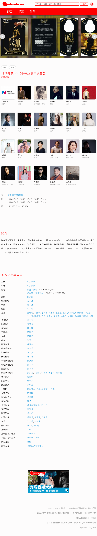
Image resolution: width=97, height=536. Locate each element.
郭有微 (44, 388)
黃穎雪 (78, 315)
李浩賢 (36, 182)
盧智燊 (68, 101)
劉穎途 (4, 182)
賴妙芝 (68, 155)
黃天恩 (4, 128)
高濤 (29, 401)
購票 (21, 11)
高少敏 (52, 128)
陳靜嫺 (30, 388)
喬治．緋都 (32, 289)
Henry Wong (33, 425)
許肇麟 (30, 392)
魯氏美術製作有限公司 (37, 405)
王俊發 (44, 417)
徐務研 (36, 155)
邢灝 (51, 155)
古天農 (36, 101)
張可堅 (52, 101)
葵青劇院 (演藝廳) (16, 195)
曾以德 (30, 356)
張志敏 (68, 128)
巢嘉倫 (36, 128)
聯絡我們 (72, 508)
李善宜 (44, 372)
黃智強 (30, 324)
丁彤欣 (84, 128)
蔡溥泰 (57, 315)
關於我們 (63, 508)
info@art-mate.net (85, 522)
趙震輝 (37, 417)
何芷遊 (30, 315)
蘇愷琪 (37, 421)
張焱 (43, 315)
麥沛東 (20, 155)
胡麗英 (20, 182)
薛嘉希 (64, 315)
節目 (9, 11)
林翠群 (30, 348)
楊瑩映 (80, 312)
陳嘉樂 (49, 315)
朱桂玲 (30, 384)
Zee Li (30, 429)
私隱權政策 (81, 508)
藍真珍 (20, 128)
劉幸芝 (30, 380)
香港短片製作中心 (35, 445)
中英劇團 (5, 77)
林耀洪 (52, 182)
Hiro (29, 441)
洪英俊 (30, 421)
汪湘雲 (51, 388)
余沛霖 (68, 182)
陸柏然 (51, 372)
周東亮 (30, 372)
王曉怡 (84, 101)
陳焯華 (84, 155)
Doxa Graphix (33, 437)
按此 (94, 518)
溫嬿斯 (30, 397)
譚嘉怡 (30, 417)
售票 (32, 11)
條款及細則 (92, 508)
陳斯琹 (30, 360)
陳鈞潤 (20, 101)
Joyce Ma (31, 433)
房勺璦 (37, 388)
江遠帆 (30, 376)
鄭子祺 (30, 364)
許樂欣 (30, 413)
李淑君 (30, 409)
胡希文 (4, 155)
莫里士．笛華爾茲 (35, 292)
